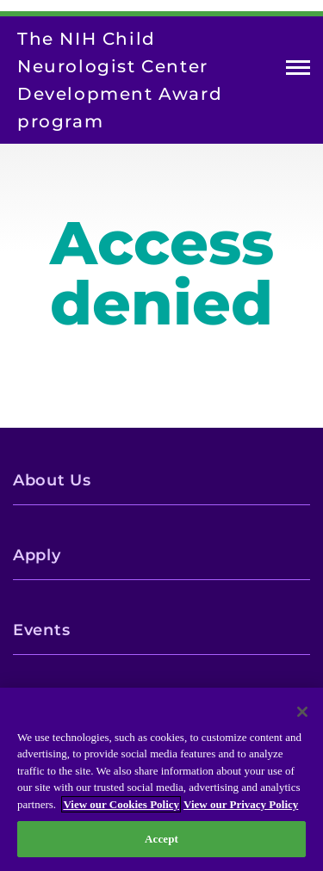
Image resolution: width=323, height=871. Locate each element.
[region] (161, 779)
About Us (52, 480)
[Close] (302, 712)
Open (298, 71)
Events (41, 630)
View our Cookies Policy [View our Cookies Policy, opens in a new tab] (121, 804)
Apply (37, 555)
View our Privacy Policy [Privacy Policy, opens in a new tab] (240, 804)
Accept (161, 838)
